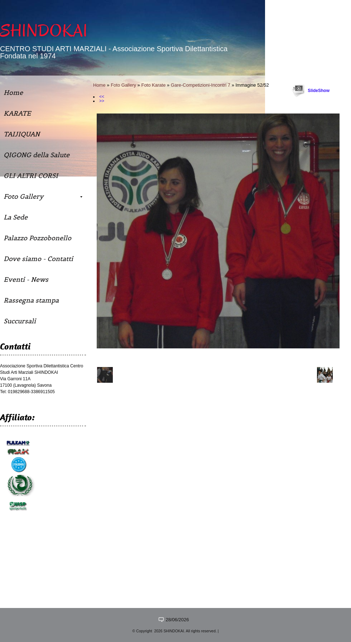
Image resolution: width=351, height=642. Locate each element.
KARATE (17, 113)
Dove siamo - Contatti (38, 259)
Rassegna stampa (31, 300)
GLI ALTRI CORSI (31, 176)
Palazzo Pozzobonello (37, 238)
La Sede (16, 217)
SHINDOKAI (43, 30)
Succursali (20, 321)
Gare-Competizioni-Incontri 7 (200, 85)
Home (99, 85)
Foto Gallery (123, 85)
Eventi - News (26, 279)
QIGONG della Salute (36, 155)
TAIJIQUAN (22, 134)
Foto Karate (153, 85)
